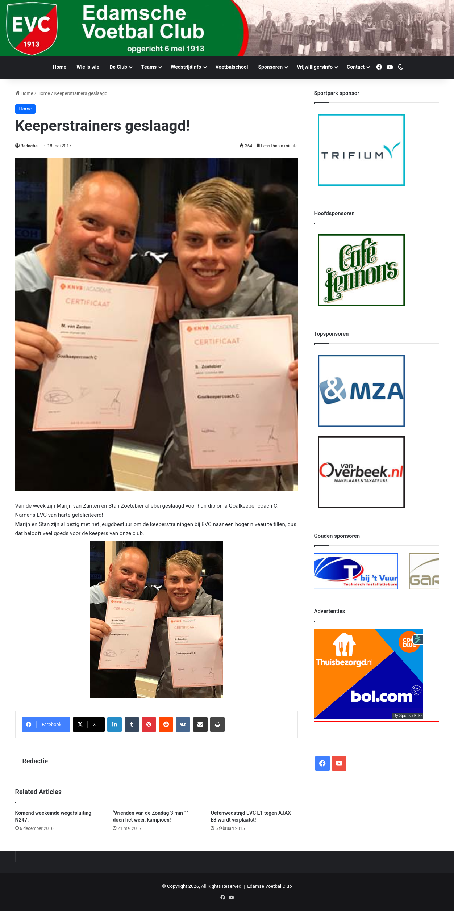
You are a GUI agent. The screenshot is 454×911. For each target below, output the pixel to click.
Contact (356, 67)
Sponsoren (270, 67)
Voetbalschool (232, 67)
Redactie (29, 145)
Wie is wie (87, 67)
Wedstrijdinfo (186, 67)
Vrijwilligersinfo (315, 67)
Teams (149, 67)
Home (59, 67)
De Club (118, 67)
